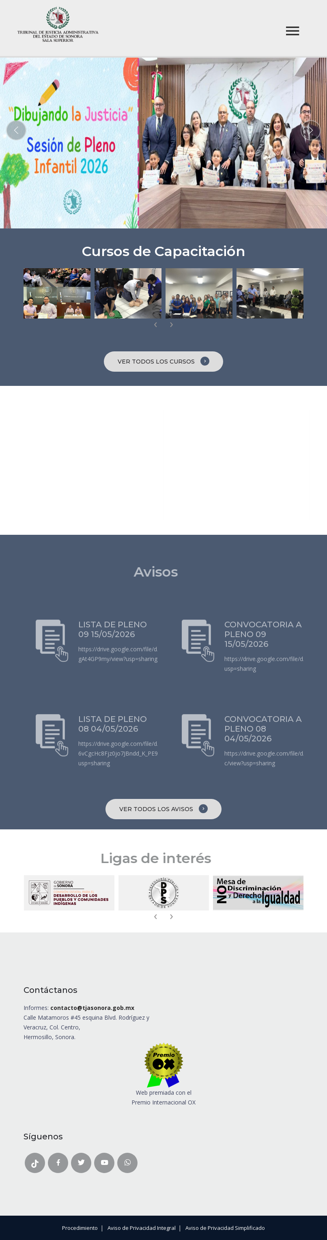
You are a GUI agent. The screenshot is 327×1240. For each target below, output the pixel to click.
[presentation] (156, 325)
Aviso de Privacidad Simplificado (225, 1227)
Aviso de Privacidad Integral (142, 1227)
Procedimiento (80, 1227)
